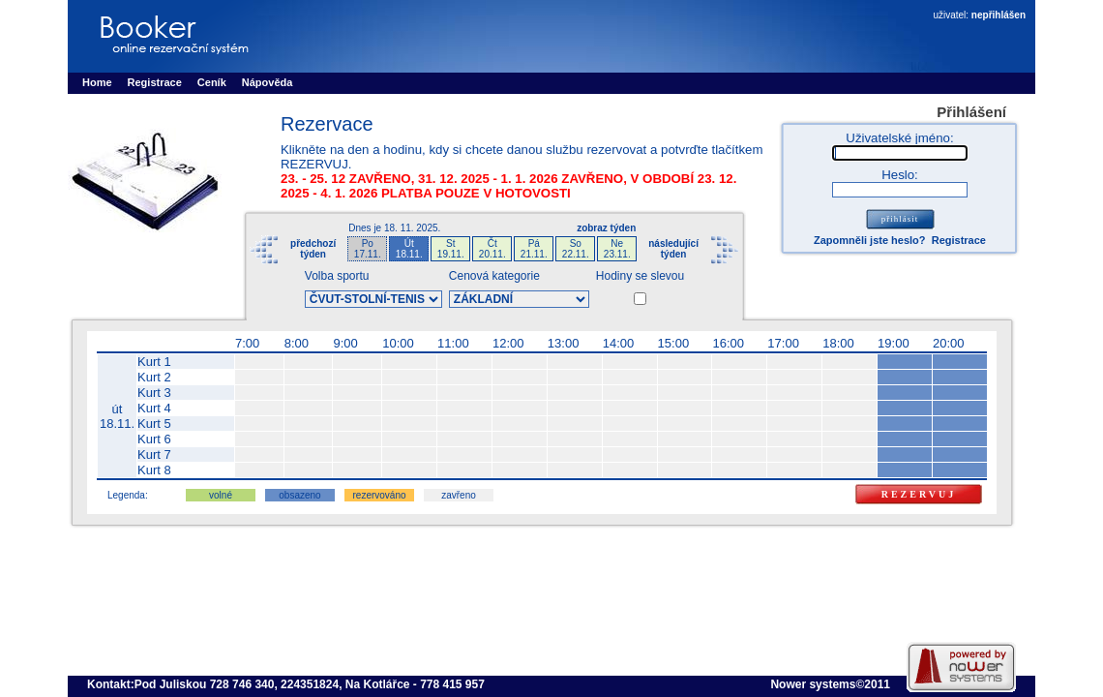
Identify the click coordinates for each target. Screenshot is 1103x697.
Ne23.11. (617, 248)
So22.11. (575, 248)
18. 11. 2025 (411, 228)
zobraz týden (606, 228)
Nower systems (812, 684)
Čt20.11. (492, 248)
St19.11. (450, 248)
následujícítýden (673, 248)
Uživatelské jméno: (899, 138)
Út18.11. (409, 248)
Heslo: (899, 174)
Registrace (959, 240)
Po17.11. (367, 248)
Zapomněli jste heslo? (870, 240)
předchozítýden (313, 248)
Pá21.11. (534, 248)
